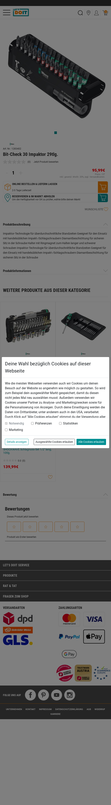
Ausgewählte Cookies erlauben (54, 441)
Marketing (16, 430)
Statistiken (70, 423)
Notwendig (16, 423)
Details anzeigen (17, 441)
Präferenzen (43, 423)
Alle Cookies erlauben (91, 441)
